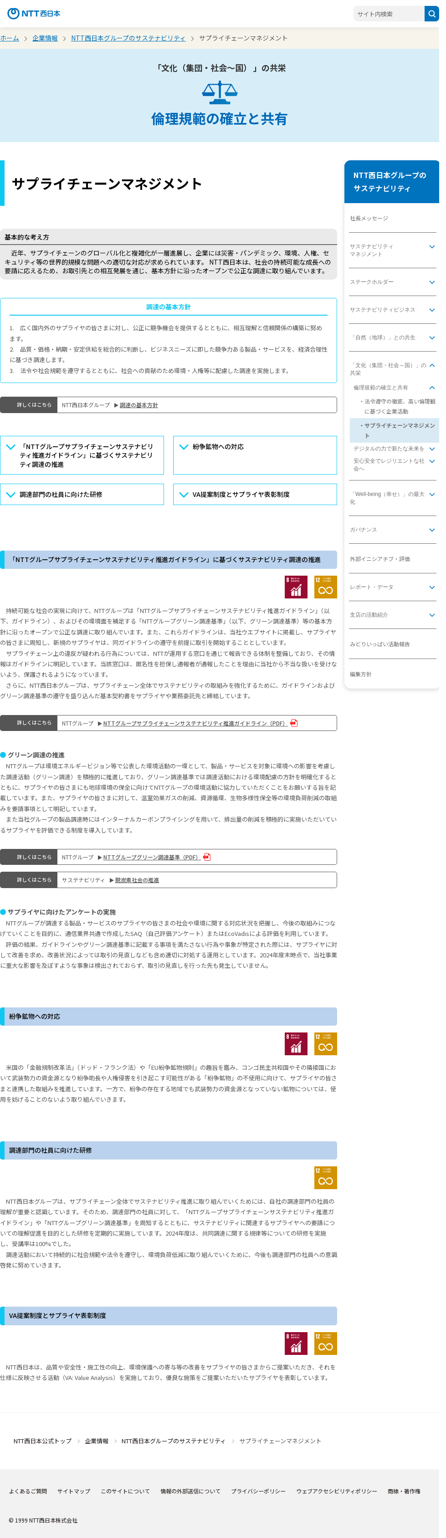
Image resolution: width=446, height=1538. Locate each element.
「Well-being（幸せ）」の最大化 (387, 498)
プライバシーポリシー (258, 1491)
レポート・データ (372, 587)
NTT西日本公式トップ (43, 1440)
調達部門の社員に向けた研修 (61, 494)
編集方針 (361, 674)
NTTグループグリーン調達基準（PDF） (152, 857)
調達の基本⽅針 (139, 405)
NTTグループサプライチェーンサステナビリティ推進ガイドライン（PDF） (195, 723)
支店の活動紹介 (369, 615)
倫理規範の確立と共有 (381, 387)
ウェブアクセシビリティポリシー (336, 1491)
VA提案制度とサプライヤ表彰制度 (241, 494)
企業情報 (45, 37)
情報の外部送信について (190, 1491)
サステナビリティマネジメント (372, 250)
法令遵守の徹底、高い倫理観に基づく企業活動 (400, 406)
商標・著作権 (404, 1491)
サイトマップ (73, 1491)
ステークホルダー (372, 282)
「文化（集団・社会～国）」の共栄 (388, 369)
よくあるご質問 (28, 1491)
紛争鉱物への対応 (218, 446)
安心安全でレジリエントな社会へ (389, 465)
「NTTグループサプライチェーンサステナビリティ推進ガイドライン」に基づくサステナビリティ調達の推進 (87, 455)
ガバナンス (363, 529)
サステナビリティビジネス (382, 310)
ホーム (9, 37)
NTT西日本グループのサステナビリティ (128, 37)
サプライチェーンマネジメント (399, 430)
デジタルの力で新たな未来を (389, 448)
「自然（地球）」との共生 (382, 337)
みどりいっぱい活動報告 (380, 644)
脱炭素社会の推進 (137, 880)
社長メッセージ (369, 218)
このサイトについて (125, 1491)
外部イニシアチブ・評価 (380, 558)
